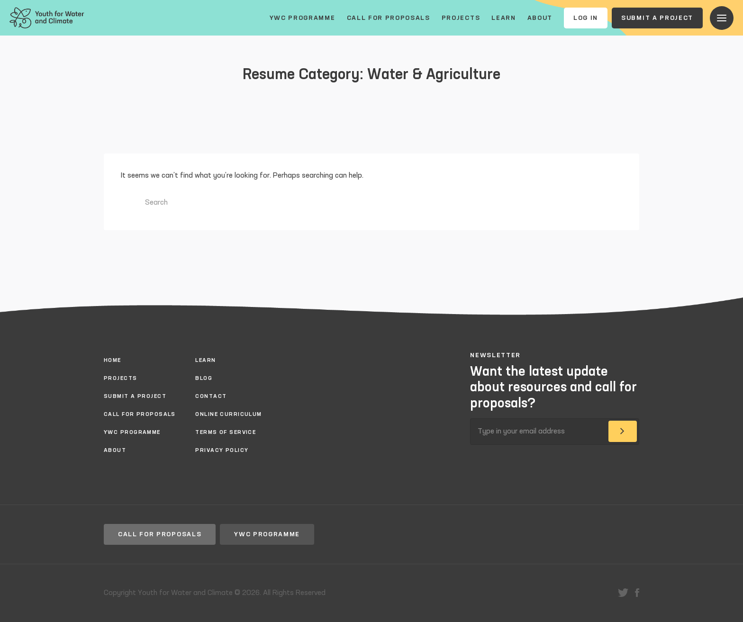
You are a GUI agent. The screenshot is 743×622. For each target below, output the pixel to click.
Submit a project (657, 18)
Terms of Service (225, 432)
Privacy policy (221, 450)
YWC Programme (302, 18)
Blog (203, 378)
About (540, 18)
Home (112, 360)
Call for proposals (388, 18)
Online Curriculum (228, 414)
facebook (637, 592)
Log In (585, 18)
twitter (623, 592)
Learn (503, 18)
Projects (461, 18)
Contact (211, 396)
